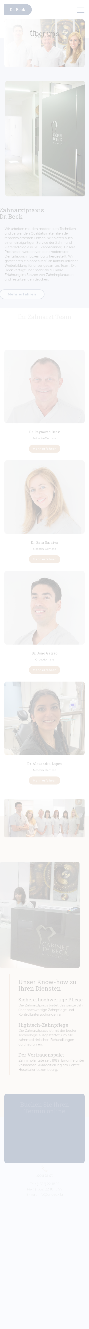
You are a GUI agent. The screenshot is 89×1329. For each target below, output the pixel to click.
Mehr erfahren (44, 446)
